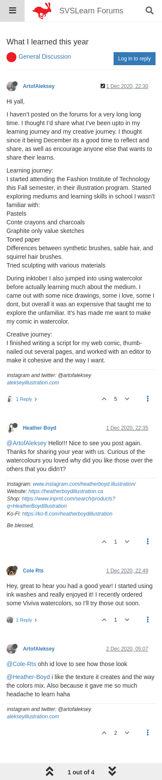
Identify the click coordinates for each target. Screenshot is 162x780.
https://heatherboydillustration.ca (66, 491)
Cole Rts (33, 571)
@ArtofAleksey (26, 443)
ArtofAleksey (38, 86)
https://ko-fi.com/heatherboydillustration (67, 514)
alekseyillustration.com (33, 383)
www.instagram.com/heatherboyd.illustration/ (84, 484)
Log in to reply (134, 59)
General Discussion (45, 56)
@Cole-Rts (21, 663)
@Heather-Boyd (28, 676)
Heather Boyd (39, 428)
